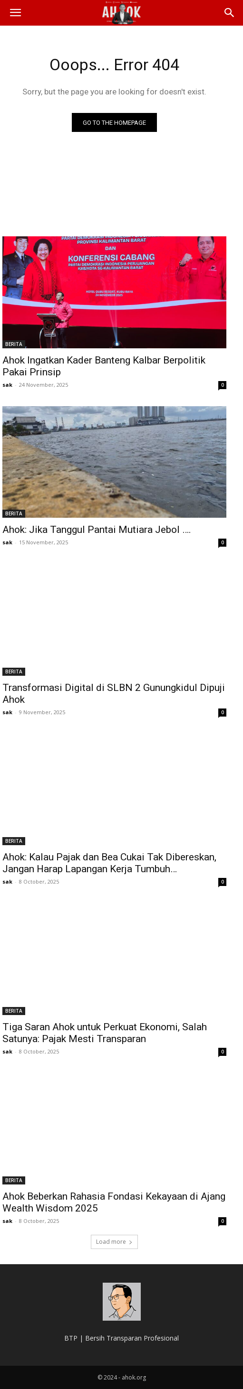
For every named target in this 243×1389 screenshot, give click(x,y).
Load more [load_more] (114, 1242)
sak (7, 384)
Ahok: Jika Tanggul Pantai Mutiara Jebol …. (96, 529)
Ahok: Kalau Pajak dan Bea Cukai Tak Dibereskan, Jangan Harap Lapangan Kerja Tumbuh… (109, 863)
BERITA (13, 344)
